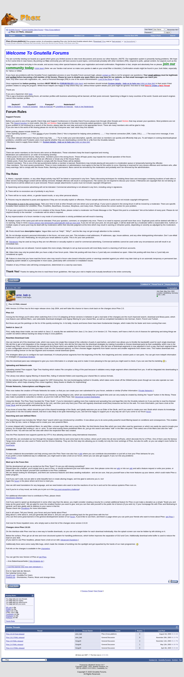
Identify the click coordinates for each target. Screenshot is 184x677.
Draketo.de (10, 577)
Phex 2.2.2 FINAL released (15, 648)
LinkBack (144, 284)
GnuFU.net (10, 575)
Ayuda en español (30, 107)
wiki (80, 454)
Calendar (97, 35)
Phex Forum (11, 458)
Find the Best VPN (131, 35)
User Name (149, 29)
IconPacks (10, 445)
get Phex (169, 517)
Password (148, 32)
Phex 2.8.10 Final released (15, 634)
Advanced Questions (69, 540)
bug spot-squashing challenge (66, 489)
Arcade (111, 35)
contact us (106, 75)
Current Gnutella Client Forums (32, 30)
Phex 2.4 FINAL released (14, 644)
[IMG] (8, 611)
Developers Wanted (14, 498)
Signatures (13, 242)
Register (12, 35)
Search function (20, 123)
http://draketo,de (36, 561)
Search (172, 35)
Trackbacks (10, 614)
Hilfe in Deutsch (14, 107)
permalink (173, 288)
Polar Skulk (10, 405)
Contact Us (153, 660)
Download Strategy (27, 357)
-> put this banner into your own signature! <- (24, 567)
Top (180, 660)
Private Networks (146, 391)
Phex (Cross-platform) (52, 30)
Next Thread (98, 591)
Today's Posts (156, 35)
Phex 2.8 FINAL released (14, 641)
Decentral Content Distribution (87, 397)
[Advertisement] (92, 7)
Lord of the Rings (105, 79)
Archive (175, 660)
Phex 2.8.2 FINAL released (15, 637)
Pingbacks (9, 616)
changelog (45, 548)
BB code (9, 607)
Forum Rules (10, 621)
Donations (25, 508)
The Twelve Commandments (48, 35)
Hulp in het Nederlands (84, 107)
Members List (79, 35)
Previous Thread (87, 591)
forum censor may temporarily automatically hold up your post (54, 223)
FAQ (23, 35)
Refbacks (9, 617)
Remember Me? (171, 30)
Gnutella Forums (14, 30)
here (30, 94)
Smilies (8, 609)
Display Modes (170, 284)
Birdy (117, 79)
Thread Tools (156, 284)
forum (148, 412)
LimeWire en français (64, 107)
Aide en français (46, 107)
